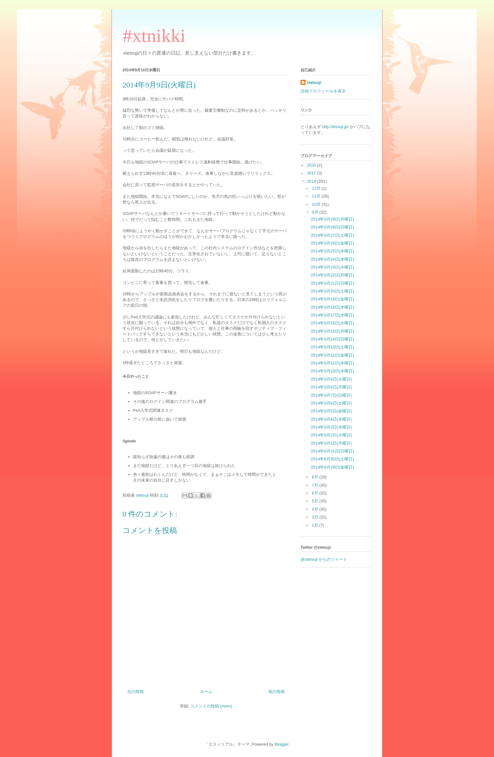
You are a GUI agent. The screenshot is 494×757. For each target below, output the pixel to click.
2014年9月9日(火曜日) (331, 379)
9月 (315, 212)
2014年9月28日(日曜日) (332, 227)
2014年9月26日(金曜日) (332, 243)
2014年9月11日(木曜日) (332, 363)
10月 (317, 204)
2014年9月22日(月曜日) (332, 275)
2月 (315, 525)
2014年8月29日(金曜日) (332, 467)
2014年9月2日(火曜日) (331, 435)
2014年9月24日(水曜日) (332, 259)
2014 (312, 181)
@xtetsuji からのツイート (324, 559)
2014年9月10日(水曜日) (332, 371)
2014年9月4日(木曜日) (331, 419)
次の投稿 (135, 691)
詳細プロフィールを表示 (323, 91)
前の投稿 (276, 691)
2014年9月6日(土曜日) (331, 403)
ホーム (206, 691)
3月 (315, 517)
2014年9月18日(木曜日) (332, 307)
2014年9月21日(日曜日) (332, 283)
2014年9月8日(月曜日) (331, 387)
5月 (315, 501)
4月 (315, 509)
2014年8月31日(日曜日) (332, 451)
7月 (315, 485)
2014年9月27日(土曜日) (332, 235)
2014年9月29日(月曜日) (332, 219)
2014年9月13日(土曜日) (332, 347)
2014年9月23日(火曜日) (332, 267)
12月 (317, 188)
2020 (312, 165)
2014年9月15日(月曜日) (332, 331)
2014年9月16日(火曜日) (332, 323)
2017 (312, 173)
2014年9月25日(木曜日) (332, 251)
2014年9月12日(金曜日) (332, 355)
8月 (315, 477)
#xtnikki (154, 35)
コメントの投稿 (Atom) (211, 706)
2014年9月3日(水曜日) (331, 427)
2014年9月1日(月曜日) (331, 443)
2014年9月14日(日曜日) (332, 339)
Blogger (281, 744)
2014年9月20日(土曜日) (332, 291)
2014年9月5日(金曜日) (331, 411)
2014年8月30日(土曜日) (332, 459)
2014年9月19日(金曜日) (332, 299)
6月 (315, 493)
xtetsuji (314, 82)
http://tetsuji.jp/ (335, 126)
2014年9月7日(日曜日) (331, 395)
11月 (317, 196)
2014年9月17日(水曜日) (332, 315)
